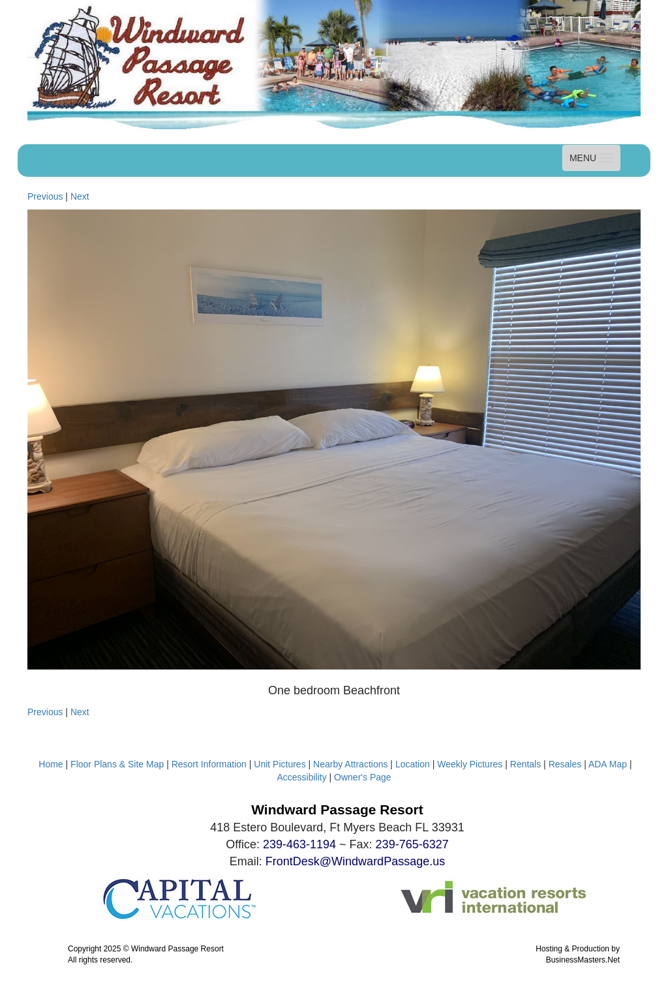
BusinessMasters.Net (583, 959)
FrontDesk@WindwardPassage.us (355, 861)
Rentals (525, 764)
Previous (45, 196)
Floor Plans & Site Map (118, 764)
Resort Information (209, 764)
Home (50, 764)
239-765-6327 (412, 844)
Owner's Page (362, 777)
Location (412, 764)
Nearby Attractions (350, 764)
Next (79, 196)
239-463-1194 (299, 844)
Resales (565, 764)
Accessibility (301, 777)
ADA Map (607, 764)
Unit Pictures (279, 764)
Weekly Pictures (469, 764)
